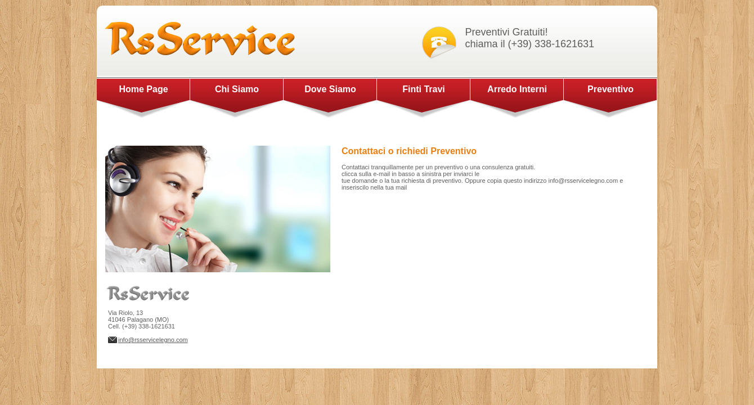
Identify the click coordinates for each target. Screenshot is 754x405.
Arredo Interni (517, 89)
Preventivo (610, 89)
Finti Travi (423, 89)
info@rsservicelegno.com (153, 339)
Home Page (143, 89)
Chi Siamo (237, 89)
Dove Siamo (330, 89)
